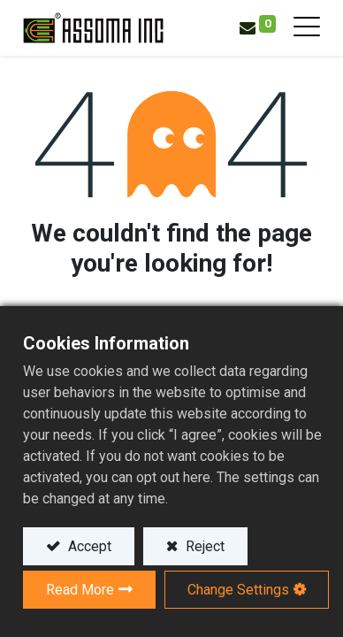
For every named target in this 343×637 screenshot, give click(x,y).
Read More (80, 589)
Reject (203, 546)
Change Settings (238, 589)
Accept (88, 546)
